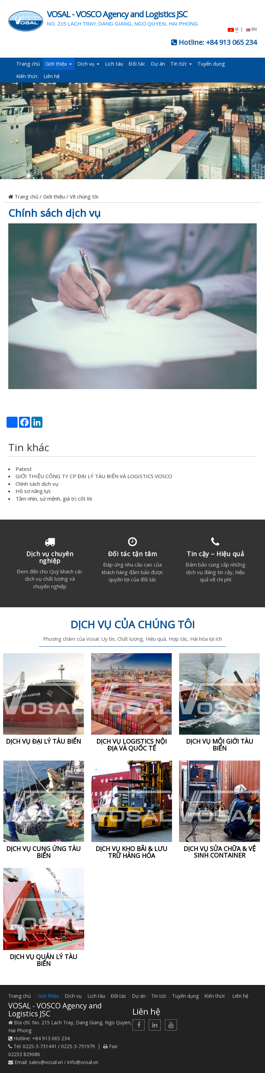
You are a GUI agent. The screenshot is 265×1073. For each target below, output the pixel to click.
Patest (24, 468)
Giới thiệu (59, 63)
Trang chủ (28, 63)
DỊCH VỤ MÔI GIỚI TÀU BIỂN (219, 744)
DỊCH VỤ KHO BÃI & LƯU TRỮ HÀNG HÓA (131, 852)
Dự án (158, 63)
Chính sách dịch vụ (54, 213)
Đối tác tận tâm (132, 554)
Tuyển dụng (211, 63)
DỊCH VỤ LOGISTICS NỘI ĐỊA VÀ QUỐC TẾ (131, 744)
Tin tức (181, 63)
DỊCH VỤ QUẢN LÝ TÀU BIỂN (43, 960)
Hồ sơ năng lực (33, 490)
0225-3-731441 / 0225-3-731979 (59, 1046)
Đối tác (137, 63)
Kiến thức (27, 76)
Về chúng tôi (84, 196)
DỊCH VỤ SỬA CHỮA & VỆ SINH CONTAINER (220, 852)
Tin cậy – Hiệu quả (215, 554)
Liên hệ (51, 76)
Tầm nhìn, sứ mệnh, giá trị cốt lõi (54, 498)
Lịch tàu (114, 63)
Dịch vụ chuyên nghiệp (49, 557)
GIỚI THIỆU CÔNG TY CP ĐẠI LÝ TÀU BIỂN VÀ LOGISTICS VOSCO (94, 476)
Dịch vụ (88, 63)
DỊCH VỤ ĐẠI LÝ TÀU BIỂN (43, 741)
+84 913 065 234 (231, 42)
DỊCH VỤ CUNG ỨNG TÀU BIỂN (43, 852)
